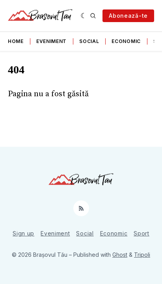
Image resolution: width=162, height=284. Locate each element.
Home (16, 41)
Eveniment (51, 41)
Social (89, 41)
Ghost (119, 254)
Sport (141, 233)
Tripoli (142, 254)
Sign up (23, 233)
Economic (126, 41)
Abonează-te (128, 15)
